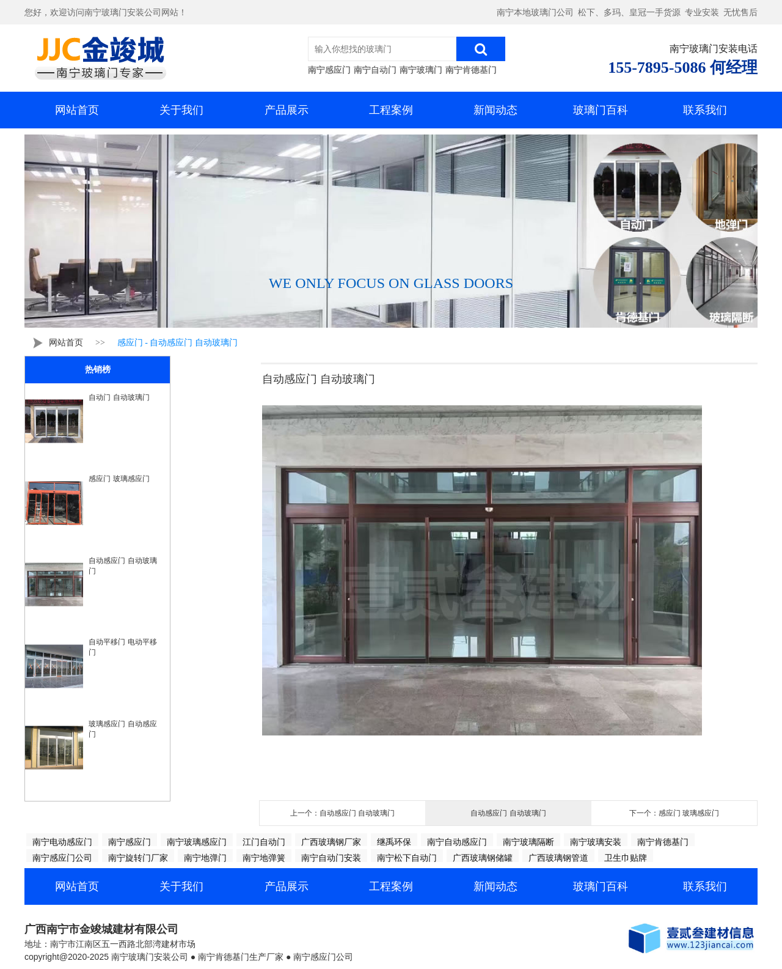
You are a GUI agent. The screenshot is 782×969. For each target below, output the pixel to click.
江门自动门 (264, 842)
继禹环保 (394, 842)
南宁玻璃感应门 (197, 842)
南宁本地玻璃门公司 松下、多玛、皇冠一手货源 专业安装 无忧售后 (627, 12)
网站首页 (77, 110)
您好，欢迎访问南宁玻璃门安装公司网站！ (105, 12)
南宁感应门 (329, 70)
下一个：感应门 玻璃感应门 (674, 813)
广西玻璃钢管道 (558, 858)
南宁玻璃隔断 (528, 842)
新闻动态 (495, 110)
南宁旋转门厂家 (138, 858)
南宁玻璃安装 (595, 842)
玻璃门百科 (600, 110)
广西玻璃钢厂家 (331, 842)
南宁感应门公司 (62, 858)
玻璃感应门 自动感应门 (122, 729)
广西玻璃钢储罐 (483, 858)
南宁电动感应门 (62, 842)
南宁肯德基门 (471, 70)
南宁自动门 (375, 70)
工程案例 (391, 110)
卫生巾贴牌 (625, 858)
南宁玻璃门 (421, 70)
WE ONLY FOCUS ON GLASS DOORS (391, 283)
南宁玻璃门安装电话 (714, 48)
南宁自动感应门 (457, 842)
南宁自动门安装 (331, 858)
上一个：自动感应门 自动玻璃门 (342, 813)
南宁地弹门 (205, 858)
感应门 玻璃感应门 (119, 478)
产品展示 (287, 110)
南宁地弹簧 (264, 858)
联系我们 (705, 110)
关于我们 (181, 110)
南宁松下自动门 (407, 858)
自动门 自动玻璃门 (119, 397)
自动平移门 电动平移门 (122, 647)
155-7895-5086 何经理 (683, 67)
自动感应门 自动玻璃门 (122, 565)
